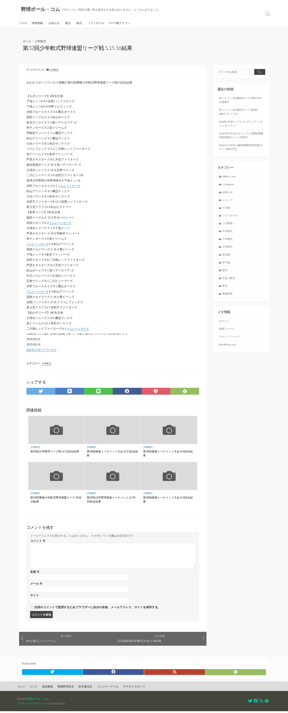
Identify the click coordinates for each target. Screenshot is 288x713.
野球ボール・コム (39, 700)
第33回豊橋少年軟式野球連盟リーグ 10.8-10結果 (56, 500)
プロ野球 (227, 226)
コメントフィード (230, 342)
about (21, 688)
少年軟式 (41, 41)
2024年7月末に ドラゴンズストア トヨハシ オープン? (240, 125)
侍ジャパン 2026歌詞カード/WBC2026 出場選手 (234, 100)
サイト (34, 596)
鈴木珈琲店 (85, 688)
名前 (34, 572)
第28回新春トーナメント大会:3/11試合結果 (112, 454)
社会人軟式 (229, 282)
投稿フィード (227, 334)
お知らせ (54, 23)
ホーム (27, 41)
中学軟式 (227, 234)
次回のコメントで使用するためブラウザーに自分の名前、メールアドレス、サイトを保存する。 (97, 608)
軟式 (79, 23)
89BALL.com (229, 178)
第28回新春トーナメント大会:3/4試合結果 (168, 454)
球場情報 (37, 23)
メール (36, 584)
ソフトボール (96, 23)
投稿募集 (47, 688)
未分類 (226, 258)
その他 (226, 211)
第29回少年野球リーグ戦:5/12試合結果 (54, 451)
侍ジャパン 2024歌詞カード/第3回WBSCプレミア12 (239, 113)
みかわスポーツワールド (42, 350)
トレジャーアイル (108, 688)
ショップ (227, 202)
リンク (33, 688)
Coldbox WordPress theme (34, 705)
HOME (23, 23)
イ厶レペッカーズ (70, 186)
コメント (37, 541)
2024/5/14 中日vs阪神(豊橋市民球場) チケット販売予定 (240, 149)
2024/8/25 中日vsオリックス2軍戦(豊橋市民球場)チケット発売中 (240, 137)
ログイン (224, 326)
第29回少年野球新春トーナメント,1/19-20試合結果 (111, 500)
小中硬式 (227, 242)
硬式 (68, 23)
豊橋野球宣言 (65, 688)
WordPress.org (227, 350)
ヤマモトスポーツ (134, 688)
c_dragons (228, 186)
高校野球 (227, 298)
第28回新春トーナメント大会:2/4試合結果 (168, 500)
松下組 (226, 266)
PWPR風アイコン (119, 23)
